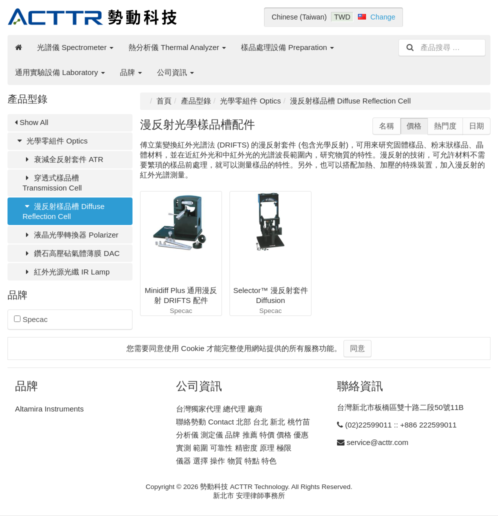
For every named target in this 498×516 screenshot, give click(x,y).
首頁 (164, 100)
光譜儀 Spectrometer (75, 47)
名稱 (386, 126)
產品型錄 (196, 100)
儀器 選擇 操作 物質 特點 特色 (226, 460)
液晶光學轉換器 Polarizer (70, 234)
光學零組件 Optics (51, 140)
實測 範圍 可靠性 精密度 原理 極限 (234, 448)
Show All (31, 122)
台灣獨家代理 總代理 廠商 (219, 408)
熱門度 (445, 126)
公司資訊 (175, 72)
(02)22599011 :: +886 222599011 (400, 424)
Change (383, 17)
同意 (357, 348)
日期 (476, 126)
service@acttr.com (377, 442)
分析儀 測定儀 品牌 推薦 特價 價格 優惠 (242, 434)
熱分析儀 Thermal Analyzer (177, 47)
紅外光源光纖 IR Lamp (66, 272)
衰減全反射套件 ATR (63, 159)
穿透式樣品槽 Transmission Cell (52, 183)
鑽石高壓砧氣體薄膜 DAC (71, 253)
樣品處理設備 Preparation (287, 47)
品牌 (131, 72)
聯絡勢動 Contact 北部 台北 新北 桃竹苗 (243, 422)
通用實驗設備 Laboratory (60, 72)
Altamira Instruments (49, 408)
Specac (31, 319)
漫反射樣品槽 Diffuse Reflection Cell (63, 211)
